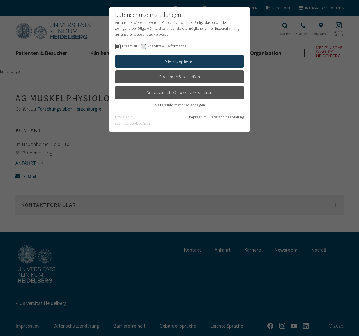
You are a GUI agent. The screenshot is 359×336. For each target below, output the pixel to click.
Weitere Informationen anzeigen (179, 105)
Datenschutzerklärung (226, 117)
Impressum (198, 117)
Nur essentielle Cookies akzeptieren (179, 92)
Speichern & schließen (179, 76)
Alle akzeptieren (180, 61)
